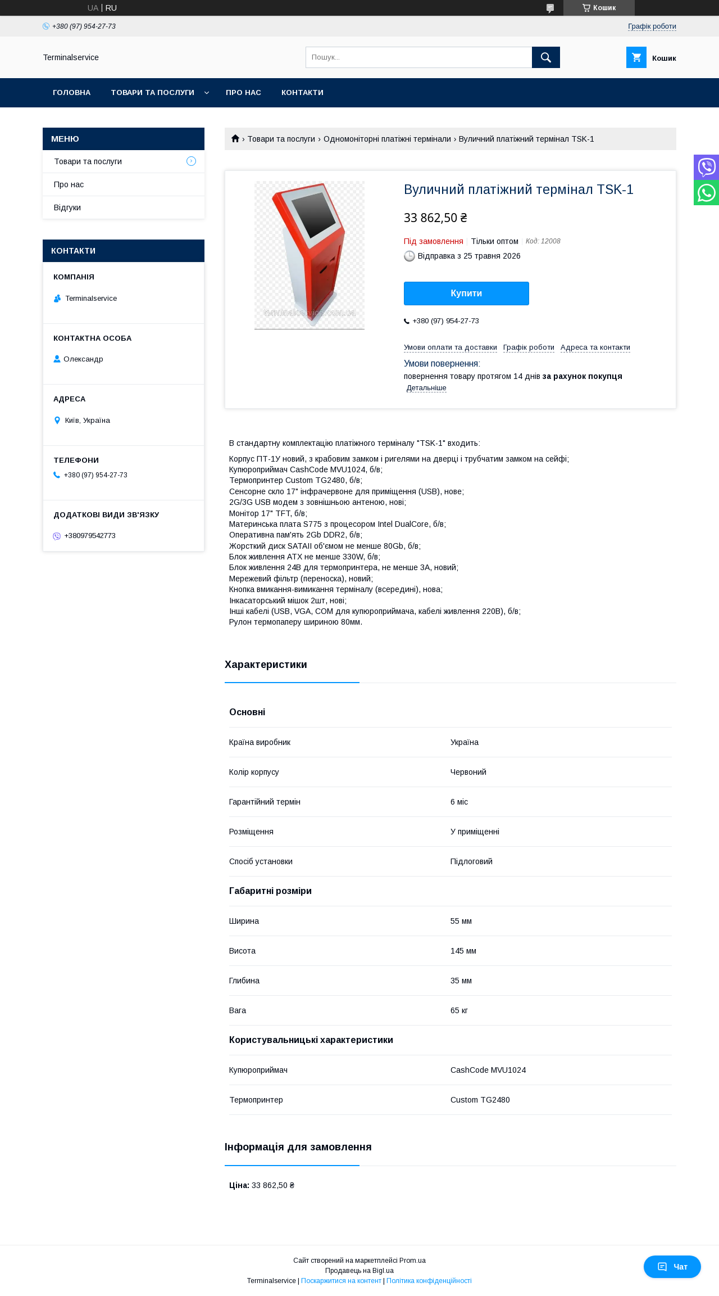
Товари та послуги (152, 92)
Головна (71, 92)
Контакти (302, 92)
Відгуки (67, 207)
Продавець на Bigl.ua (359, 1271)
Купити (467, 293)
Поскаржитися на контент (341, 1281)
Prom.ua (412, 1261)
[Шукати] (546, 57)
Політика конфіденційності (429, 1281)
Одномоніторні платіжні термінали (387, 138)
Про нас (243, 92)
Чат (672, 1267)
